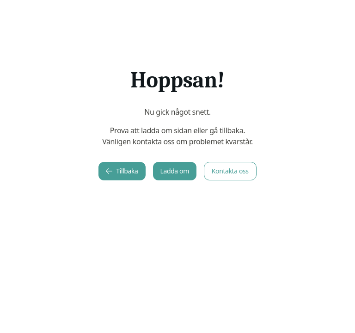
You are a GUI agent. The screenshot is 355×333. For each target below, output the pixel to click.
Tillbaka (122, 170)
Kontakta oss (230, 170)
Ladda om (174, 170)
